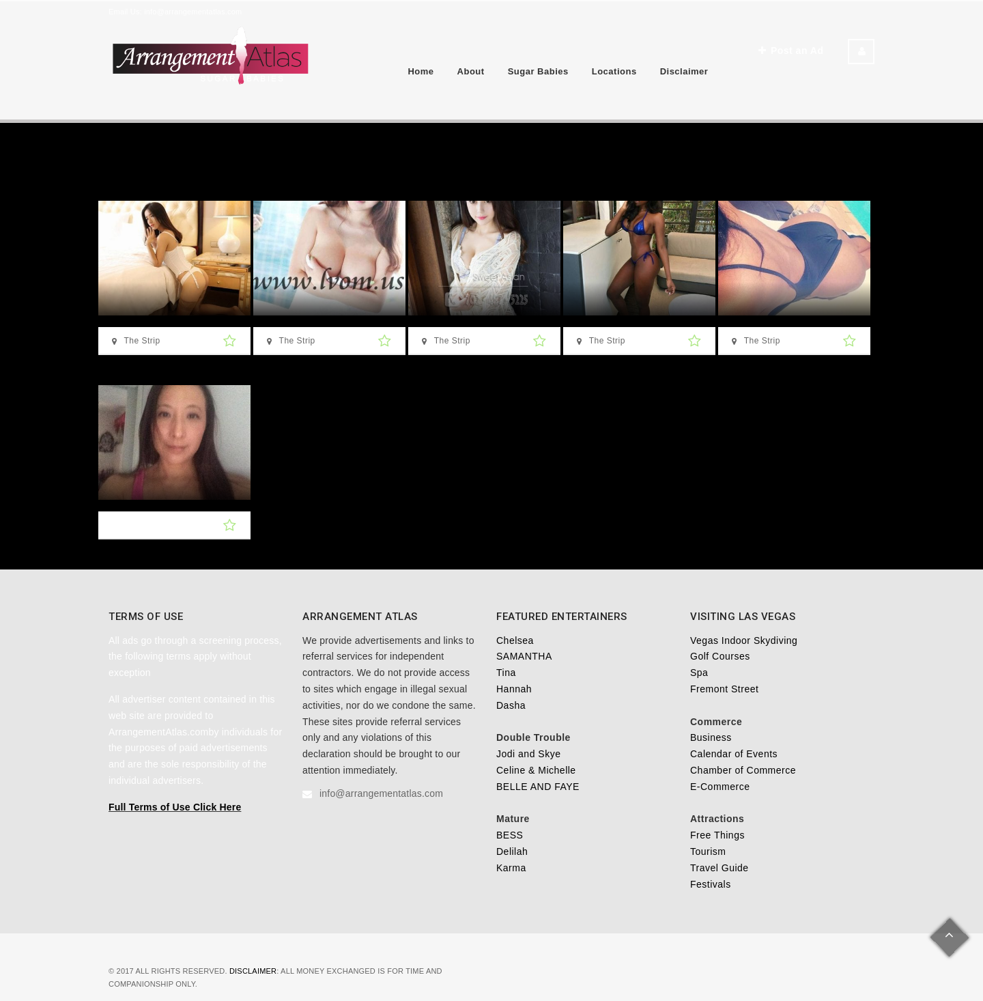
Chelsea (515, 640)
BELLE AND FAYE (538, 786)
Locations (614, 71)
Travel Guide (719, 867)
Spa (699, 672)
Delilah (512, 851)
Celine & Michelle (536, 770)
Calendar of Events (734, 753)
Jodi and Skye (528, 753)
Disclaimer (684, 71)
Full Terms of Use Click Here (175, 807)
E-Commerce (720, 786)
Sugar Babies (538, 71)
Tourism (708, 851)
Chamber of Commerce (743, 770)
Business (711, 737)
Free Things (717, 835)
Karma (511, 867)
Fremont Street (724, 688)
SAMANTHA (524, 656)
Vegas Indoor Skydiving (743, 640)
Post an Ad (790, 50)
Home (420, 71)
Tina (506, 672)
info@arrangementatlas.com (193, 12)
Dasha (511, 705)
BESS (509, 835)
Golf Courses (720, 656)
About (471, 71)
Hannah (514, 688)
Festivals (710, 884)
